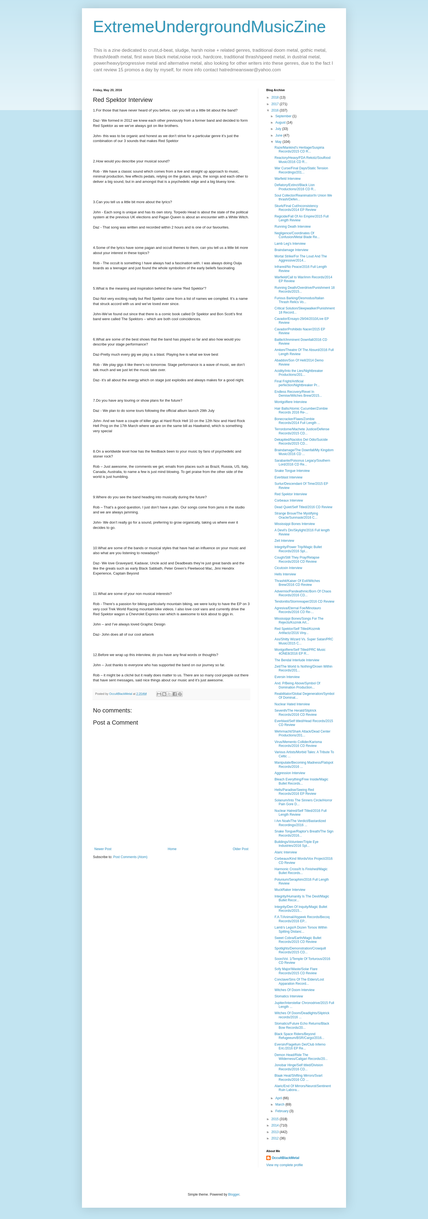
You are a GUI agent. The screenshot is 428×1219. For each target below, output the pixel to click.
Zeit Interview (284, 541)
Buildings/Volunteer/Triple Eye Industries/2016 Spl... (297, 844)
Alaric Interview (286, 852)
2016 (275, 110)
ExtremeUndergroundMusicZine (209, 26)
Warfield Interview (288, 179)
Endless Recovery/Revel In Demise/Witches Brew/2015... (298, 394)
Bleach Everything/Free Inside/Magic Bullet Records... (301, 781)
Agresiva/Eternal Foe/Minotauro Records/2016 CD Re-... (298, 610)
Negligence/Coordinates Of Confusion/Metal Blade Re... (297, 235)
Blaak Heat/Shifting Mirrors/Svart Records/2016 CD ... (298, 1077)
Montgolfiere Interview (291, 402)
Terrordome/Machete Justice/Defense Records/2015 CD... (302, 431)
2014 (275, 1125)
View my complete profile (284, 1165)
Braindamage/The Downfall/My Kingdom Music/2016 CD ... (304, 452)
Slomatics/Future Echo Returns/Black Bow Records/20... (302, 1025)
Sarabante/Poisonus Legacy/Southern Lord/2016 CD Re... (302, 462)
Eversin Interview (287, 677)
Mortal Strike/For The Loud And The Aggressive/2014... (301, 258)
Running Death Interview (293, 226)
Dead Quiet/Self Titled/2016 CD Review (303, 507)
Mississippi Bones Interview (295, 524)
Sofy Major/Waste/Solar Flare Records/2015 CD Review (296, 971)
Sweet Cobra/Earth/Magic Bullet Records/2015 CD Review (298, 940)
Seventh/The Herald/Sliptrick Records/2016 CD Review (296, 712)
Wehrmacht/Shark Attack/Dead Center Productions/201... (302, 733)
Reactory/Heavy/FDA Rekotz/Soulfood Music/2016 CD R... (302, 160)
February (282, 1111)
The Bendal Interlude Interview (297, 660)
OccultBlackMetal (285, 1158)
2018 (275, 97)
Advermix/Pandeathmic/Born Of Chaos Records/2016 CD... (303, 593)
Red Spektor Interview (291, 494)
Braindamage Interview (291, 250)
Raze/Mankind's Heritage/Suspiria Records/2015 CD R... (299, 149)
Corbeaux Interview (289, 500)
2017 (275, 104)
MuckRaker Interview (290, 890)
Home (172, 849)
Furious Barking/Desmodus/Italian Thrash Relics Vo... (299, 300)
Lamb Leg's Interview (290, 244)
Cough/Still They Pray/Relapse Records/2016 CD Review (297, 559)
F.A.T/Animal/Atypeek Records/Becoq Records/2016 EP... (302, 919)
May (278, 142)
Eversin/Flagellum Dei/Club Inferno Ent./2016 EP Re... (300, 1046)
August (281, 122)
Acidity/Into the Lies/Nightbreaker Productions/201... (299, 373)
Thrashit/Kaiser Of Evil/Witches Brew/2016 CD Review (297, 583)
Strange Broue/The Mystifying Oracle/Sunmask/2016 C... (296, 515)
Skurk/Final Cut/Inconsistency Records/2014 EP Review (296, 208)
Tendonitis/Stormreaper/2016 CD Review (304, 601)
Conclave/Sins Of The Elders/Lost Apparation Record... (299, 981)
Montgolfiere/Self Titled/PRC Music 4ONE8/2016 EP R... (300, 651)
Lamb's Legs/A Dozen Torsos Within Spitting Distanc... (301, 929)
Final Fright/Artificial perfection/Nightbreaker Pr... (297, 383)
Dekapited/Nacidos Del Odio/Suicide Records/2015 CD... (301, 441)
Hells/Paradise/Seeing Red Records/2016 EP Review (295, 792)
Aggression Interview (290, 773)
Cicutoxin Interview (288, 568)
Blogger (233, 1194)
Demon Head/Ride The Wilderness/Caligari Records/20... (301, 1057)
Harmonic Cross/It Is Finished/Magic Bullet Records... (301, 871)
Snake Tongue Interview (292, 471)
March (280, 1104)
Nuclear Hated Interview (292, 704)
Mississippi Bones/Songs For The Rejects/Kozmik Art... (299, 620)
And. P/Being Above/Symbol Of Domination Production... (297, 685)
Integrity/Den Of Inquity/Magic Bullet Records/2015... (301, 909)
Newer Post (102, 849)
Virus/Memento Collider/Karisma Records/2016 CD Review (298, 744)
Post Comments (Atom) (130, 857)
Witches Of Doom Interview (294, 990)
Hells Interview (285, 574)
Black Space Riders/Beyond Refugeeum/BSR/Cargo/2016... (299, 1036)
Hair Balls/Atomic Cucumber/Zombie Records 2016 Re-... (301, 410)
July (278, 129)
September (283, 116)
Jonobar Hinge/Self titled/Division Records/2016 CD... (299, 1067)
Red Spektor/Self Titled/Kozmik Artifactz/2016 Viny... (297, 631)
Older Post (240, 849)
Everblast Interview (288, 477)
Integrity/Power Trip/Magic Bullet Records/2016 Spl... (298, 549)
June (279, 135)
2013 (275, 1132)
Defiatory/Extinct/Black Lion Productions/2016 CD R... (295, 187)
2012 (275, 1138)
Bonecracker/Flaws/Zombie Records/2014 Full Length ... (297, 421)
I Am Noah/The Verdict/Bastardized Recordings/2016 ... (300, 823)
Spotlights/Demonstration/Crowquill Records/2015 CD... (300, 950)
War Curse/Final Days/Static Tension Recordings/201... (301, 170)
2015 (275, 1119)
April (279, 1098)
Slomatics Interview (289, 996)
